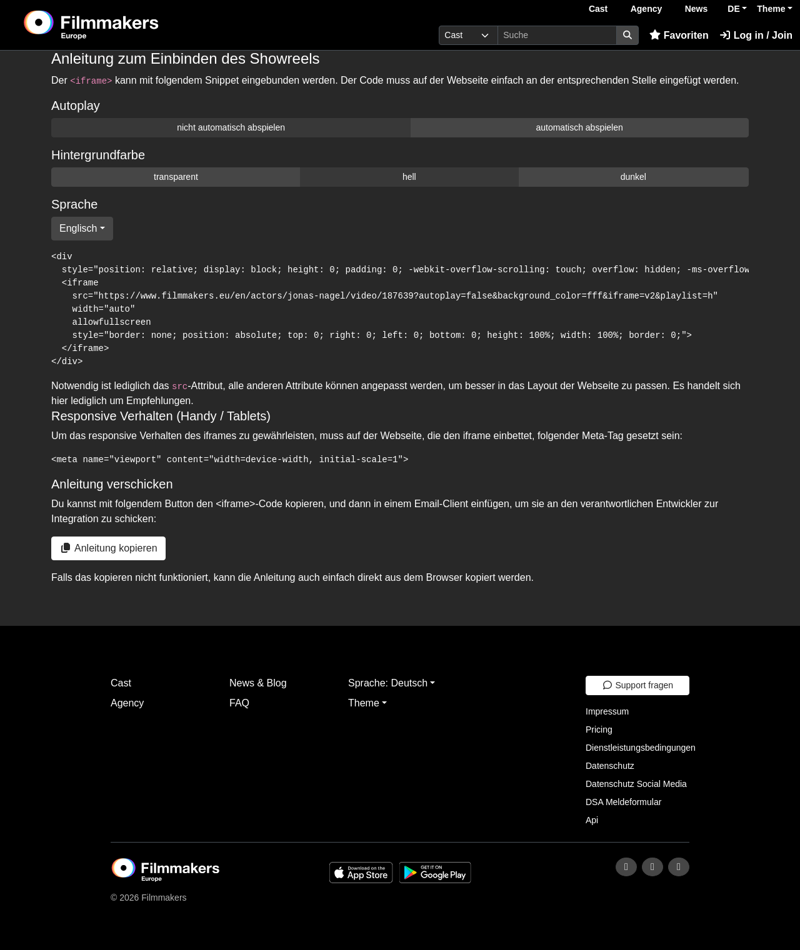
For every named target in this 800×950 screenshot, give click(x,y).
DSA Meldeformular (623, 802)
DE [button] (733, 9)
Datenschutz (610, 766)
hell (409, 177)
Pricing (599, 730)
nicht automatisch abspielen (231, 127)
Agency (646, 9)
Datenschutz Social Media (636, 784)
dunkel (633, 177)
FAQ (239, 703)
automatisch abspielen (579, 127)
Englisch (78, 228)
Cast (598, 9)
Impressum (607, 711)
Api (592, 820)
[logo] (122, 25)
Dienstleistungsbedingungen (641, 748)
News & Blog (258, 683)
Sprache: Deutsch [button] (388, 683)
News (696, 9)
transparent (176, 177)
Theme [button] (771, 9)
